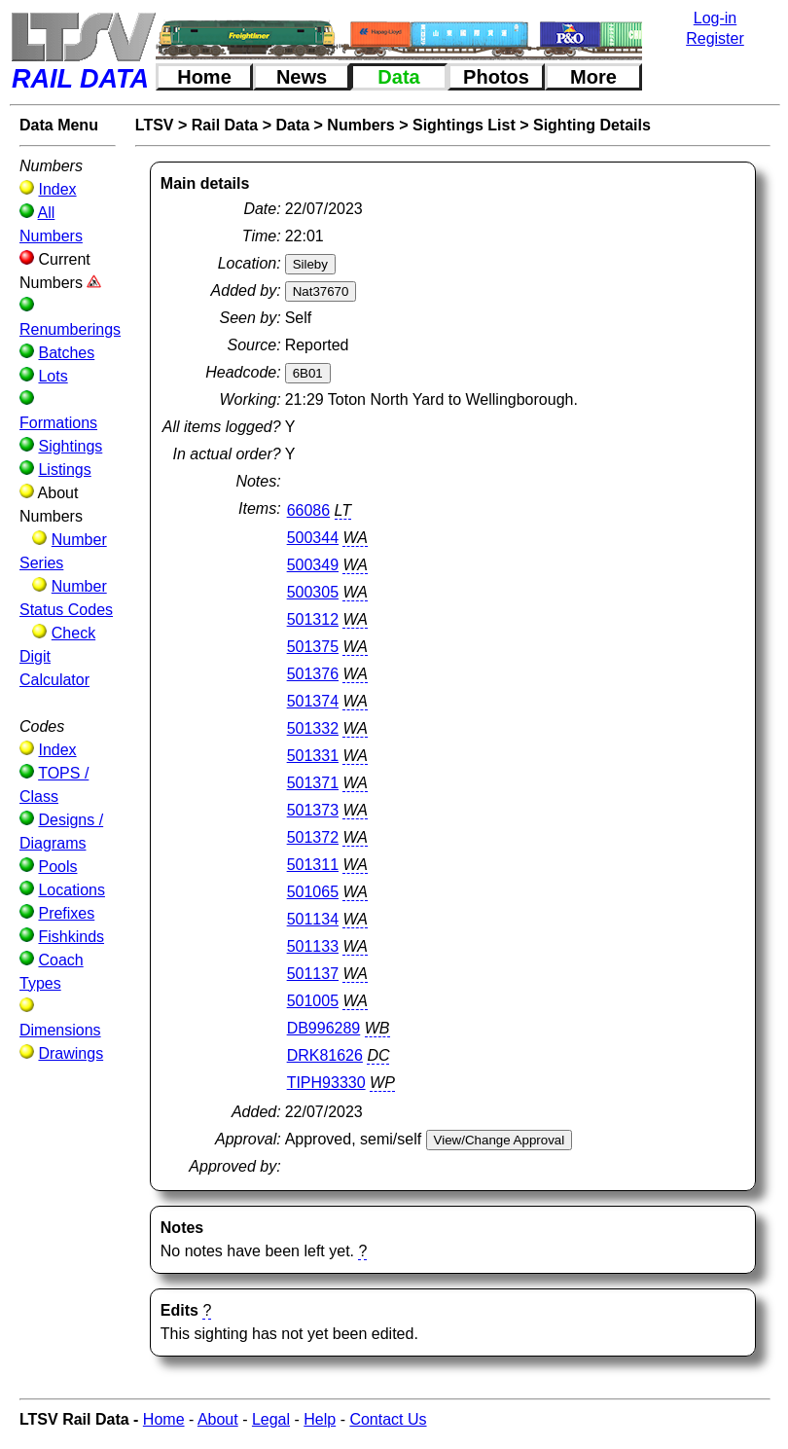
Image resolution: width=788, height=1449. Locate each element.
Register (715, 38)
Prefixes (66, 913)
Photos (496, 77)
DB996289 (324, 1028)
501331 (313, 755)
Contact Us (387, 1419)
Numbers (360, 125)
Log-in (715, 18)
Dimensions (60, 1030)
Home (204, 77)
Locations (71, 890)
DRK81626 (325, 1055)
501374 (313, 701)
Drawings (70, 1053)
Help (320, 1419)
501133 (313, 946)
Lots (52, 376)
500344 (313, 537)
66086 (309, 510)
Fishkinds (71, 936)
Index (57, 189)
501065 (313, 892)
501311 (313, 864)
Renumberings (70, 329)
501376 (313, 674)
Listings (64, 469)
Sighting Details (592, 125)
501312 (313, 619)
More (593, 77)
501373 (313, 810)
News (301, 77)
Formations (58, 423)
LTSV (154, 125)
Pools (57, 866)
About (217, 1419)
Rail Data (225, 125)
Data (398, 77)
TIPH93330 (326, 1082)
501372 (313, 837)
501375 (313, 646)
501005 (313, 1001)
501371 (313, 783)
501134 (313, 919)
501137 (313, 973)
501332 (313, 728)
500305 (313, 592)
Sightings (70, 446)
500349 (313, 565)
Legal (271, 1419)
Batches (66, 352)
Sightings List (464, 125)
